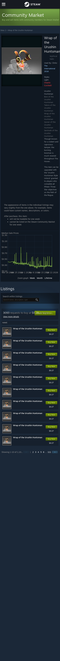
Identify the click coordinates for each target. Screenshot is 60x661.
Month (40, 278)
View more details (11, 316)
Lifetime (48, 278)
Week (32, 278)
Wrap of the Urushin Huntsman (20, 30)
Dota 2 (3, 30)
